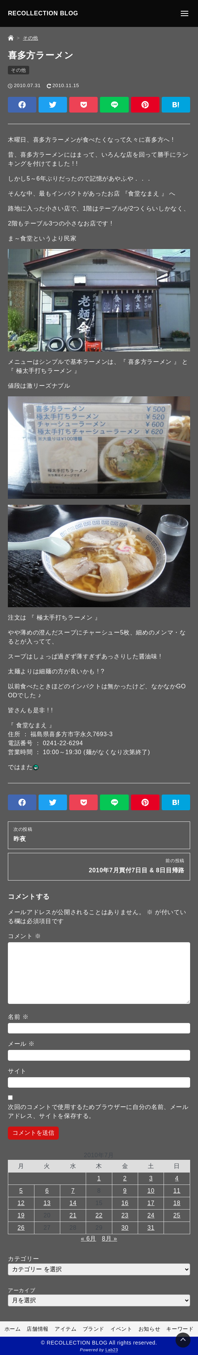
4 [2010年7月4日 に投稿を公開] (177, 1178)
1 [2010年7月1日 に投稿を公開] (99, 1178)
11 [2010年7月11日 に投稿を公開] (176, 1190)
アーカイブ (21, 1290)
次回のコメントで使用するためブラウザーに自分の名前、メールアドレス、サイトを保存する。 (98, 1111)
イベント (121, 1329)
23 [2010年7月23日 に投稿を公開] (124, 1215)
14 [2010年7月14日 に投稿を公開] (73, 1203)
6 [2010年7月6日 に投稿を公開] (47, 1190)
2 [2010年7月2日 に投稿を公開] (125, 1178)
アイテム (66, 1329)
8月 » (109, 1238)
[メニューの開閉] (184, 13)
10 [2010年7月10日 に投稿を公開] (151, 1190)
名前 (18, 1017)
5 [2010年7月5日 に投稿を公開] (21, 1190)
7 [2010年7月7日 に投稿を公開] (73, 1190)
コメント (24, 936)
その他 (18, 70)
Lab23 (112, 1350)
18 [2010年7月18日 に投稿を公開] (176, 1203)
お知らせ (149, 1329)
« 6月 (88, 1238)
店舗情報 (38, 1329)
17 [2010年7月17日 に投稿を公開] (151, 1203)
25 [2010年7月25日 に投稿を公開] (176, 1215)
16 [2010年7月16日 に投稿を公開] (124, 1203)
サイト (17, 1071)
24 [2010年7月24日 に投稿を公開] (151, 1215)
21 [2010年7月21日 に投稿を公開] (73, 1215)
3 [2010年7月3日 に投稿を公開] (151, 1178)
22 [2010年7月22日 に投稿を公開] (99, 1215)
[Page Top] (183, 1340)
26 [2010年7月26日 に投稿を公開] (21, 1228)
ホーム (12, 1329)
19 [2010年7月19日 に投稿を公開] (21, 1215)
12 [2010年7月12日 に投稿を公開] (21, 1203)
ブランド (94, 1329)
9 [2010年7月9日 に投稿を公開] (125, 1190)
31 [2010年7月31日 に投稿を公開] (151, 1228)
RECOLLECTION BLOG (43, 13)
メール (21, 1044)
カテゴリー (23, 1259)
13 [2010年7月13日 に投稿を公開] (47, 1203)
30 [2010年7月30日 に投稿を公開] (124, 1228)
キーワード (180, 1329)
